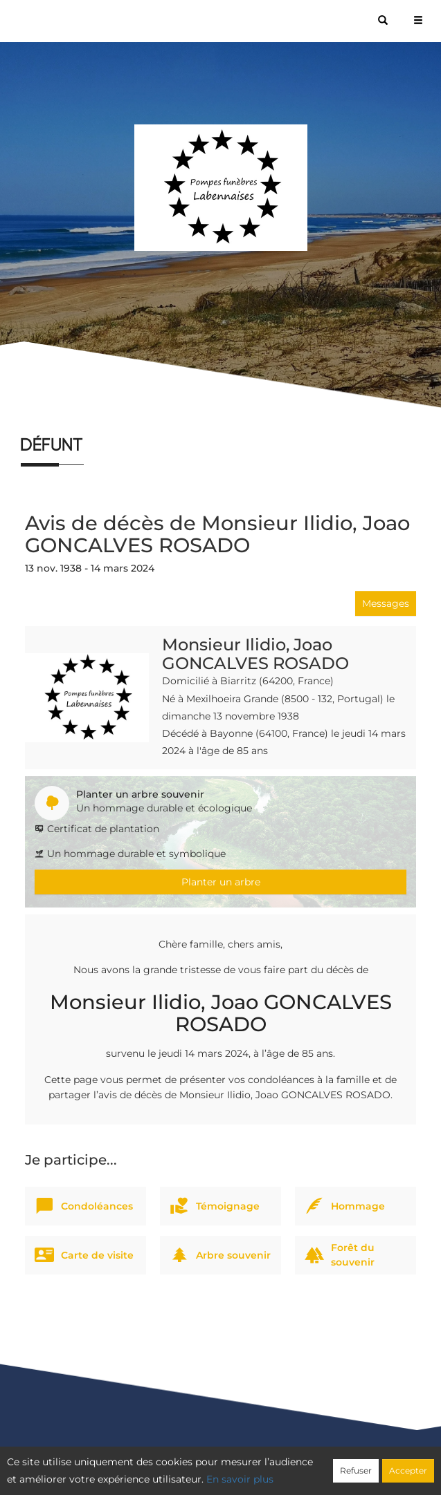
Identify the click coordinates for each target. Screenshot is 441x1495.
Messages (385, 603)
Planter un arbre (220, 882)
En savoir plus (239, 1479)
